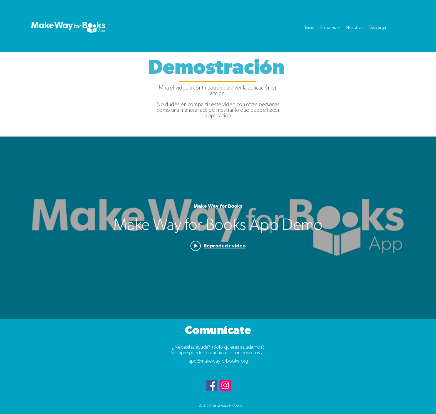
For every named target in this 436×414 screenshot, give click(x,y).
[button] (330, 27)
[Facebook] (211, 385)
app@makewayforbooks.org (218, 361)
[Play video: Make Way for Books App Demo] (218, 245)
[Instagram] (225, 385)
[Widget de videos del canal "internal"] (218, 228)
